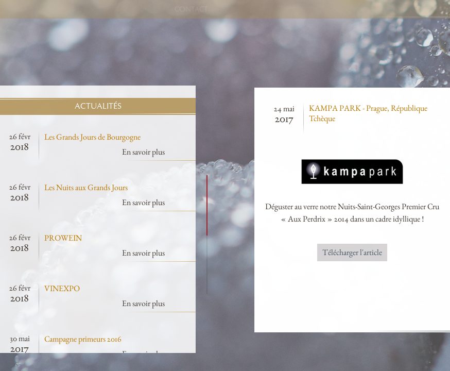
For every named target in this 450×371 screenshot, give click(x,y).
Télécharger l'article (390, 252)
